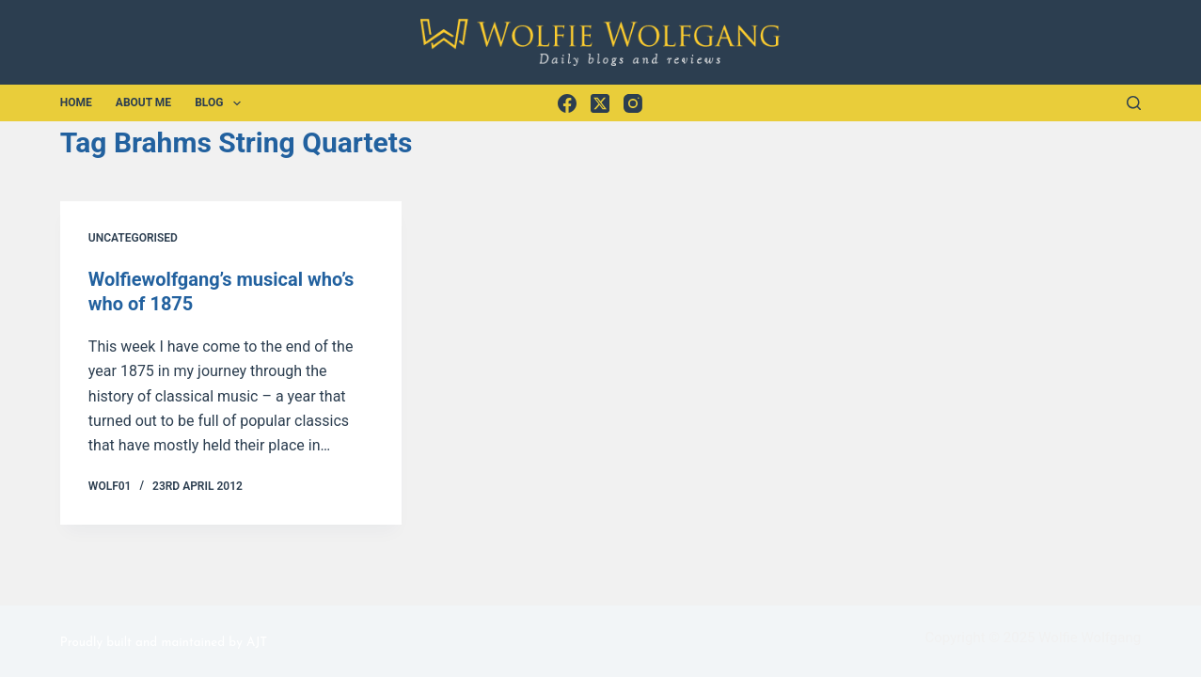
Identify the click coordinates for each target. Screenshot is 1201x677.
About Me (143, 102)
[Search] (1134, 103)
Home (76, 102)
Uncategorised (133, 237)
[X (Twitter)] (600, 103)
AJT (256, 643)
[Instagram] (633, 103)
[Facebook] (567, 103)
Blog (221, 103)
